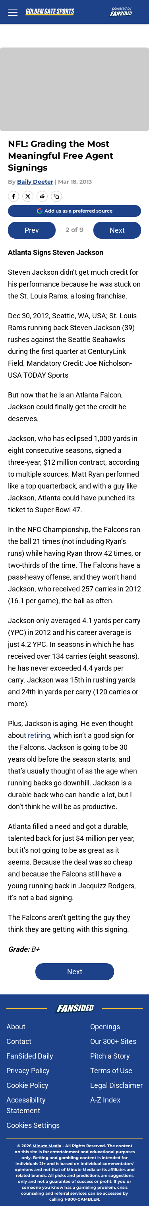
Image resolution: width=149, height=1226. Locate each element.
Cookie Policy (27, 1085)
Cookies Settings (33, 1125)
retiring (39, 735)
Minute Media (47, 1145)
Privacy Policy (28, 1070)
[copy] (56, 196)
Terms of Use (111, 1070)
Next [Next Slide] (117, 230)
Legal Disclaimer (116, 1085)
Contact (18, 1041)
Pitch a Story (110, 1056)
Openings (105, 1027)
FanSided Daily (29, 1056)
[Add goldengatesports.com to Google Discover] (74, 211)
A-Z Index (105, 1100)
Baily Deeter (35, 181)
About (15, 1027)
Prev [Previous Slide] (32, 230)
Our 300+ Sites (113, 1041)
